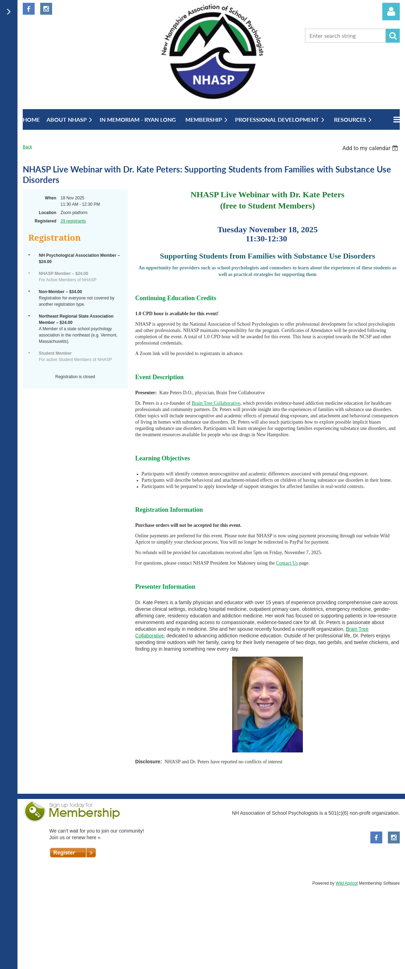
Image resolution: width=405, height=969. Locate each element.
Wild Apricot (347, 883)
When (50, 198)
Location (47, 212)
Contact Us (287, 563)
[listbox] (371, 148)
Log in (391, 11)
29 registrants (73, 221)
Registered (45, 221)
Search (393, 36)
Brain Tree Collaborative (216, 403)
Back (27, 146)
